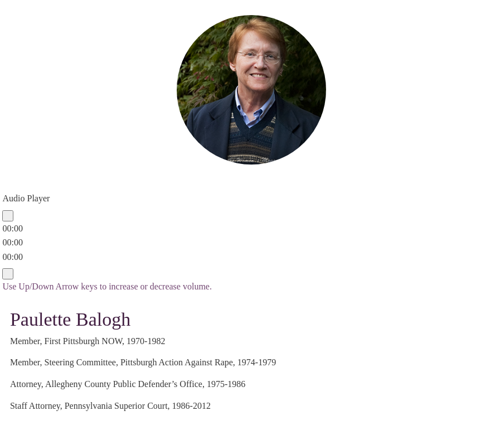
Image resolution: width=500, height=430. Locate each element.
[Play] (7, 215)
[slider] (12, 242)
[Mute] (7, 273)
